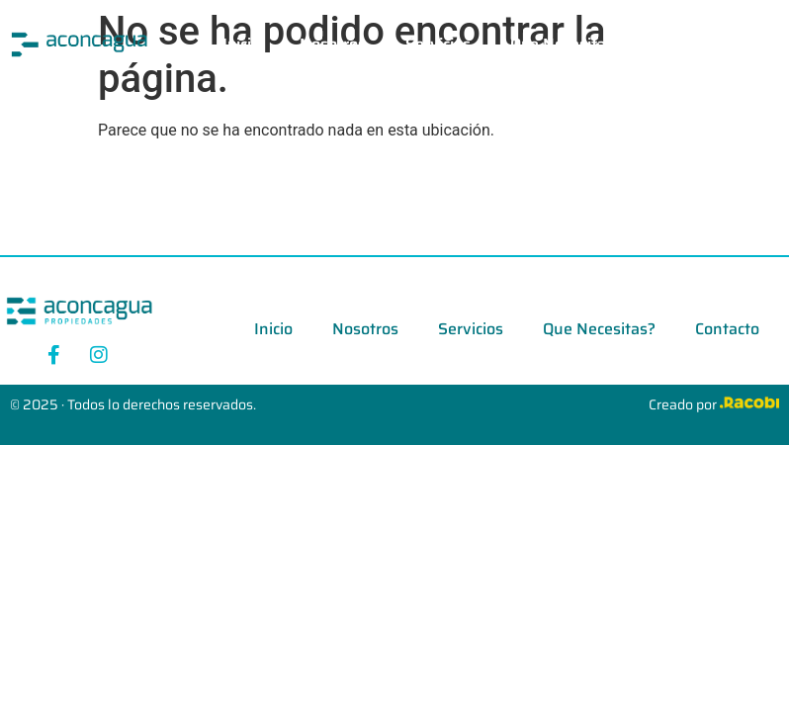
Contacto (693, 44)
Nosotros (333, 44)
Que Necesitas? (566, 44)
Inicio (241, 44)
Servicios (438, 44)
